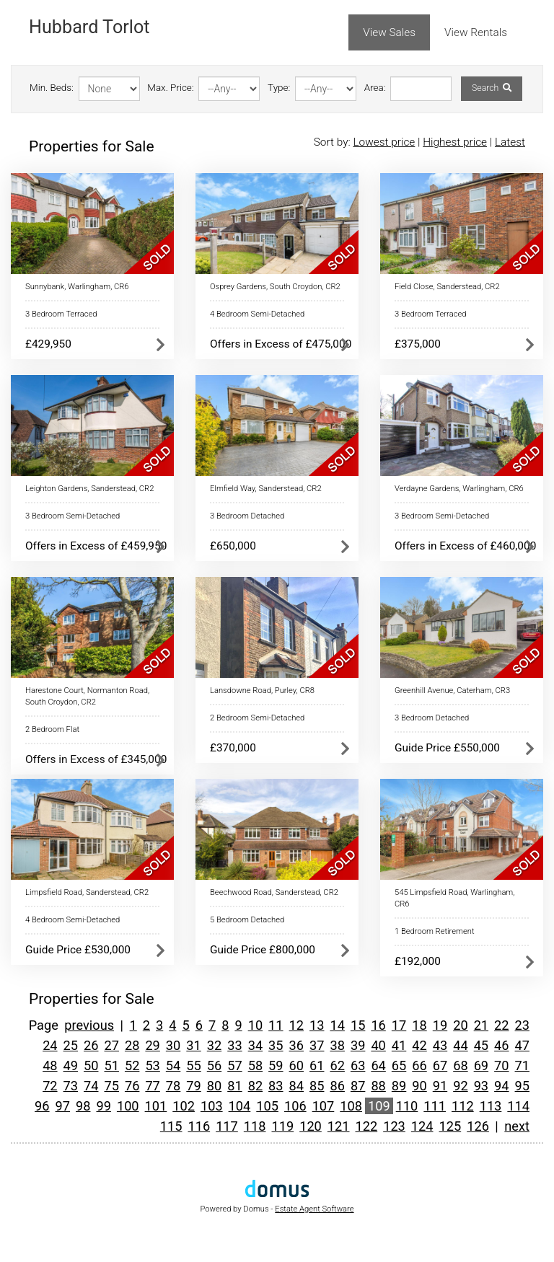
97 (63, 1105)
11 (275, 1025)
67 (440, 1065)
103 (212, 1105)
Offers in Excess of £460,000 (465, 545)
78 (173, 1085)
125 (450, 1126)
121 (338, 1126)
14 (337, 1025)
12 (296, 1025)
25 (70, 1045)
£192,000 (418, 961)
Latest (510, 142)
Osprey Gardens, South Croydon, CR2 (275, 286)
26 (91, 1045)
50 (91, 1065)
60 (296, 1065)
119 (282, 1126)
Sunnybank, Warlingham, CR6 (77, 286)
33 (234, 1045)
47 (522, 1045)
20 (460, 1025)
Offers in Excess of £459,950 (96, 545)
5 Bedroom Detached (247, 920)
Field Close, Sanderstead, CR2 (447, 286)
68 (460, 1065)
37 (316, 1045)
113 (491, 1105)
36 (296, 1045)
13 (316, 1025)
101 (156, 1105)
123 (394, 1126)
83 (275, 1085)
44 (460, 1045)
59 (275, 1065)
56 (214, 1065)
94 (501, 1085)
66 (419, 1065)
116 (199, 1126)
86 (337, 1085)
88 (378, 1085)
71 (522, 1065)
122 (367, 1126)
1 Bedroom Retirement (435, 931)
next (516, 1126)
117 (227, 1126)
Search (491, 88)
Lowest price (384, 142)
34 (255, 1045)
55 (193, 1065)
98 (83, 1105)
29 (152, 1045)
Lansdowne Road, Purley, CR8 (262, 690)
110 (407, 1105)
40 (378, 1045)
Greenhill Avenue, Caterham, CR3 (452, 690)
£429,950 (48, 343)
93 (481, 1085)
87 (358, 1085)
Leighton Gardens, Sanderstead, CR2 (89, 488)
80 (214, 1085)
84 (296, 1085)
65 (399, 1065)
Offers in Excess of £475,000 (280, 343)
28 (132, 1045)
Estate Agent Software (314, 1209)
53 (152, 1065)
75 (111, 1085)
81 (234, 1085)
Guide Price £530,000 (78, 949)
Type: (279, 87)
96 (42, 1105)
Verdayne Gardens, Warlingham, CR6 (459, 488)
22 (501, 1025)
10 (255, 1025)
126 (478, 1126)
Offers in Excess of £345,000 (96, 759)
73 (70, 1085)
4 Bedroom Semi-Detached (257, 314)
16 (378, 1025)
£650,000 (233, 545)
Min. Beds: (52, 87)
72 (50, 1085)
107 (323, 1105)
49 (70, 1065)
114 (518, 1105)
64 (378, 1065)
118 (255, 1126)
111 (434, 1105)
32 (214, 1045)
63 (358, 1065)
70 (501, 1065)
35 (275, 1045)
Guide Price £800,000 (262, 949)
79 (193, 1085)
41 (399, 1045)
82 (255, 1085)
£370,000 (233, 747)
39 (358, 1045)
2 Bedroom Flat (52, 729)
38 (337, 1045)
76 (132, 1085)
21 (481, 1025)
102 (183, 1105)
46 (501, 1045)
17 (399, 1025)
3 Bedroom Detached (247, 516)
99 (103, 1105)
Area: (375, 87)
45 (481, 1045)
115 (171, 1126)
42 (419, 1045)
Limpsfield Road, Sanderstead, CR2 (87, 892)
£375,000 (418, 343)
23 (522, 1025)
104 (240, 1105)
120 (310, 1126)
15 (358, 1025)
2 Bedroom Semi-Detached (257, 718)
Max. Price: (170, 87)
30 (173, 1045)
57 (234, 1065)
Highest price (455, 142)
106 (295, 1105)
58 (255, 1065)
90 (419, 1085)
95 (522, 1085)
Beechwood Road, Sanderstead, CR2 (274, 892)
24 (50, 1045)
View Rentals (475, 32)
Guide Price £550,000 (447, 747)
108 (351, 1105)
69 (481, 1065)
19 (440, 1025)
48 (50, 1065)
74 (91, 1085)
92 (460, 1085)
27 (111, 1045)
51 (111, 1065)
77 (152, 1085)
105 (267, 1105)
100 (128, 1105)
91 (440, 1085)
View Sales (389, 32)
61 (316, 1065)
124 (422, 1126)
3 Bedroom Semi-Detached (72, 516)
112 (463, 1105)
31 (193, 1045)
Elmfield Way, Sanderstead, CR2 (266, 488)
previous (89, 1025)
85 (316, 1085)
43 (440, 1045)
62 (337, 1065)
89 (399, 1085)
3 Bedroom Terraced (61, 314)
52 (132, 1065)
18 (419, 1025)
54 (173, 1065)
